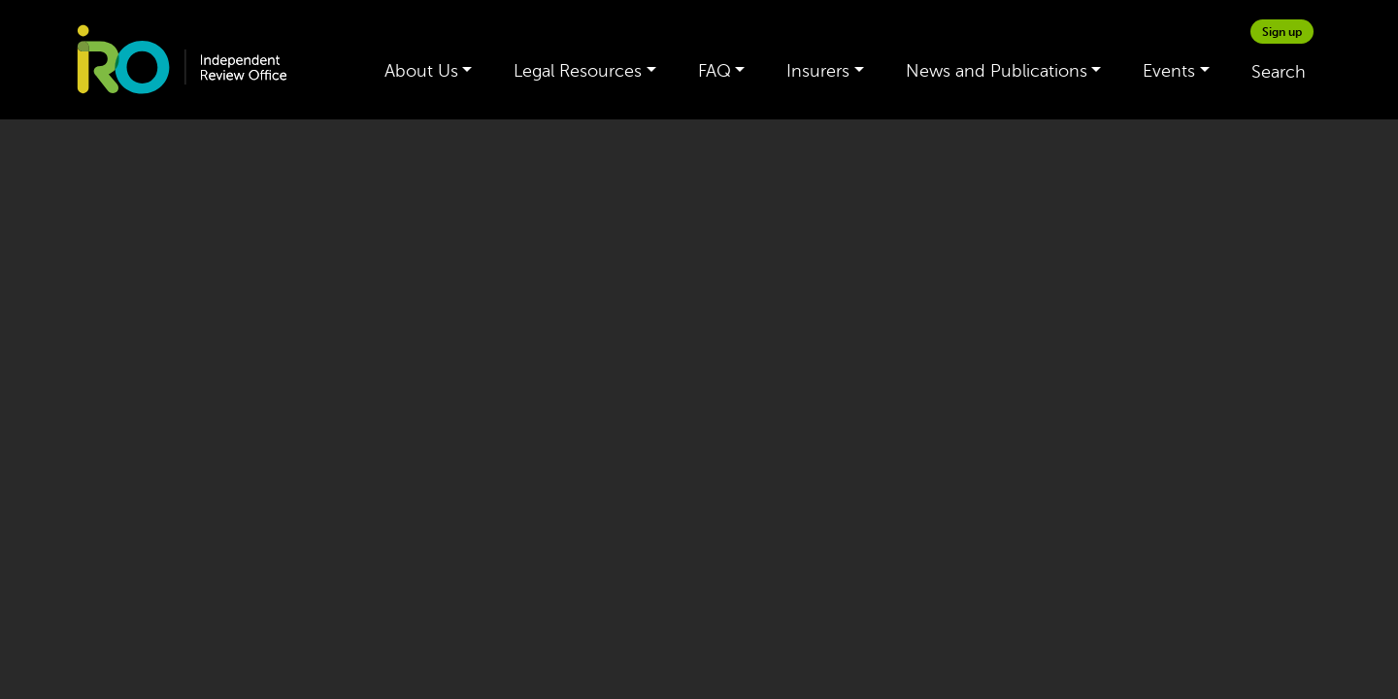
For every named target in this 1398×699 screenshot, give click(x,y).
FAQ (714, 71)
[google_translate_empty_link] (1325, 32)
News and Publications (996, 71)
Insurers (817, 71)
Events (1169, 71)
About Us (421, 71)
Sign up (1282, 32)
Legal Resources (578, 71)
